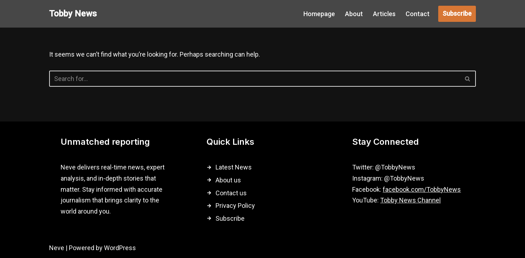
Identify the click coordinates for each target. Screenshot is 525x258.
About (354, 14)
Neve (56, 248)
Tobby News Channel (410, 200)
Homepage (319, 14)
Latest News (234, 167)
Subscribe (457, 13)
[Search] (254, 79)
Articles (384, 14)
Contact (418, 14)
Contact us (231, 193)
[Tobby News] (73, 13)
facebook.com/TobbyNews (422, 189)
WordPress (120, 248)
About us (228, 180)
